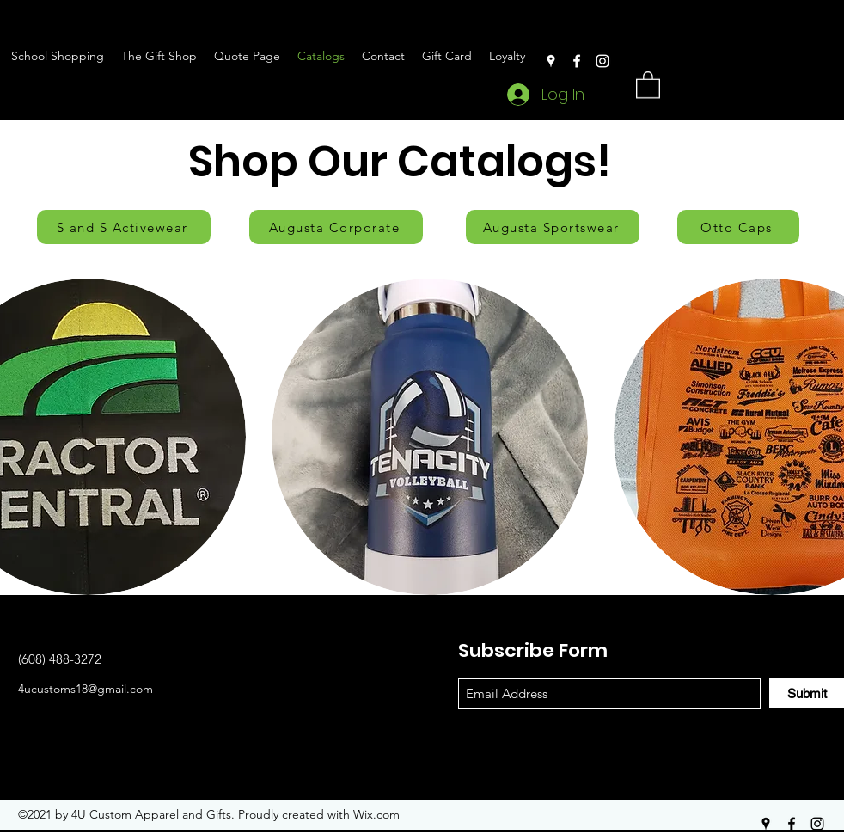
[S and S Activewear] (124, 227)
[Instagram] (602, 61)
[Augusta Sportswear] (552, 227)
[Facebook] (576, 61)
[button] (648, 84)
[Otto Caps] (738, 227)
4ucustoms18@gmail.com (85, 688)
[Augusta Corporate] (336, 227)
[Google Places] (551, 61)
